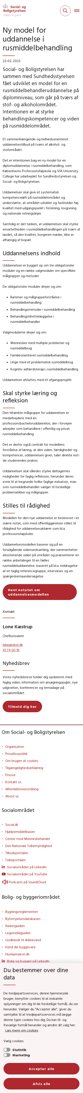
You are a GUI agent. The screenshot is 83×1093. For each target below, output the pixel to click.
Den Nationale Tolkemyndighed (28, 846)
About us (12, 796)
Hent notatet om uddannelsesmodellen (28, 592)
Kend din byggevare (20, 947)
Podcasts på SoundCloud (24, 882)
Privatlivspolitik (16, 753)
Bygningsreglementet (21, 911)
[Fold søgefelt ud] (65, 11)
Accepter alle (41, 1068)
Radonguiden (15, 926)
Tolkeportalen (15, 860)
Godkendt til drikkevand (23, 940)
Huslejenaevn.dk (17, 954)
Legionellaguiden (18, 933)
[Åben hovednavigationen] (78, 11)
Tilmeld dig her (22, 706)
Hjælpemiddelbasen (20, 831)
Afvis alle (41, 1084)
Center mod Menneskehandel (27, 838)
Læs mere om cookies (21, 1030)
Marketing (21, 1055)
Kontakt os (13, 782)
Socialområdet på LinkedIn (26, 867)
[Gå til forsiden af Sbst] (13, 11)
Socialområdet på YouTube (27, 874)
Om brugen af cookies (21, 760)
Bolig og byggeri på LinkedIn (28, 961)
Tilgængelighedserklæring (24, 767)
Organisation (14, 746)
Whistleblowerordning (22, 789)
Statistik (19, 1049)
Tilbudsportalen (16, 853)
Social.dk (11, 824)
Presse (10, 775)
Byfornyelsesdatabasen (23, 918)
